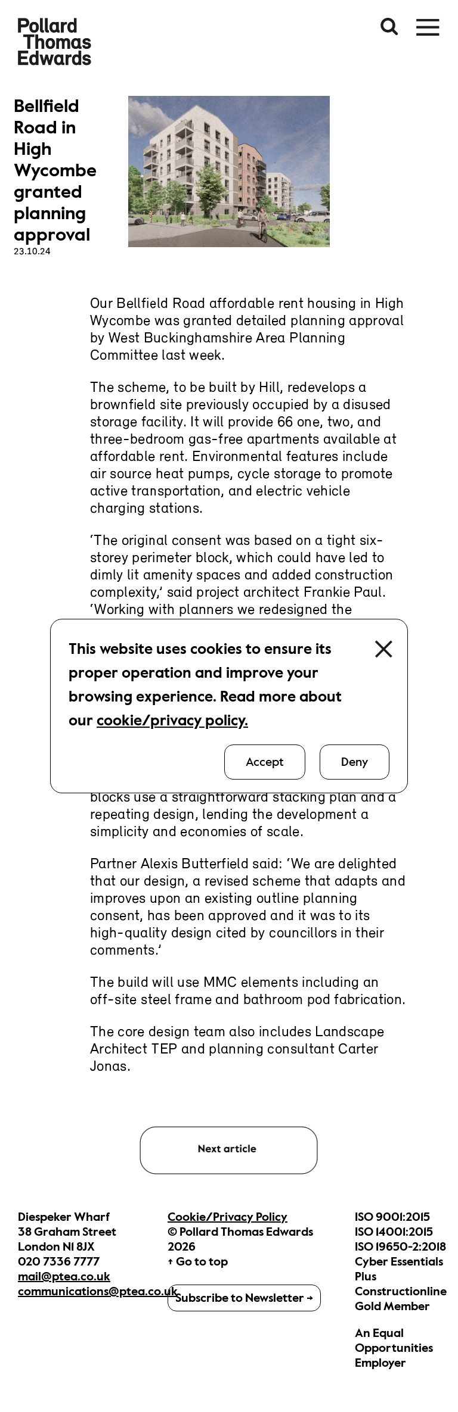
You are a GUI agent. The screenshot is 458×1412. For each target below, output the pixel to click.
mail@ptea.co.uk (64, 1276)
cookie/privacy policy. (172, 720)
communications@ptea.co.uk (98, 1291)
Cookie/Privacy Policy (227, 1217)
